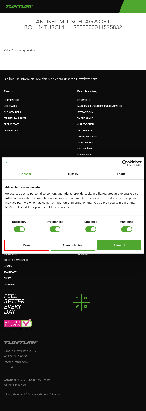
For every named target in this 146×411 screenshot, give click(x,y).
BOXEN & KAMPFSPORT (16, 260)
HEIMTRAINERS (11, 100)
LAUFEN (8, 266)
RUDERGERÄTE (11, 124)
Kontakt (9, 367)
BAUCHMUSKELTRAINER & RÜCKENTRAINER (99, 106)
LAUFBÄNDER (11, 131)
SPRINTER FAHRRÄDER (15, 118)
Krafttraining (87, 91)
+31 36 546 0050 (15, 356)
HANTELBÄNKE (85, 149)
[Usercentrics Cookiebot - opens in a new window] (125, 163)
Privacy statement (14, 394)
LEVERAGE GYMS (85, 112)
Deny (26, 245)
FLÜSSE (7, 278)
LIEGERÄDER (10, 106)
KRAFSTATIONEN (85, 124)
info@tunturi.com (16, 362)
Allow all (119, 245)
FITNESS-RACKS (85, 155)
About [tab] (121, 174)
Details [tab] (73, 174)
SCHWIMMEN (10, 285)
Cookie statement (38, 394)
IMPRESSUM (83, 254)
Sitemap (56, 394)
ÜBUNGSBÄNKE (85, 143)
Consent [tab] (25, 174)
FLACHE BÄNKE (85, 118)
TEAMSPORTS (10, 272)
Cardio (9, 91)
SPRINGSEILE (10, 254)
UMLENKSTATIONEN (87, 137)
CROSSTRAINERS (12, 112)
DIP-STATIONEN (84, 100)
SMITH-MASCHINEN (87, 131)
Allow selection (73, 245)
